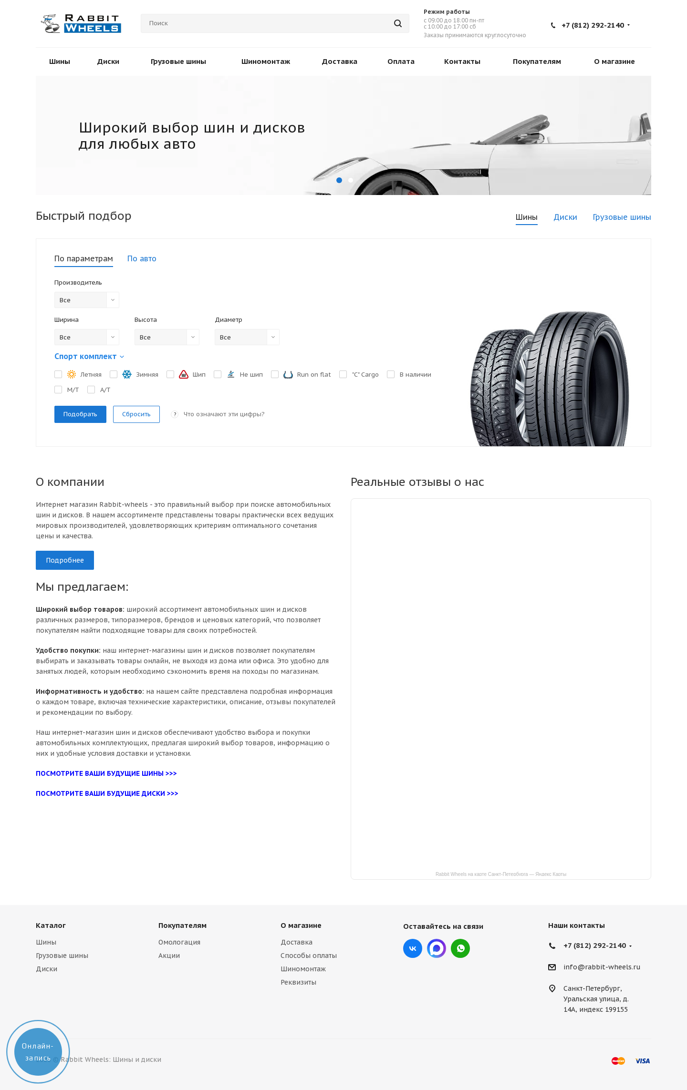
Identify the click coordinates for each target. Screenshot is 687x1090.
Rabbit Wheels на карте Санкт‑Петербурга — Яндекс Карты (501, 874)
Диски (46, 969)
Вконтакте (412, 948)
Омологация (179, 942)
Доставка (296, 942)
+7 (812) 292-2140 (593, 25)
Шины (46, 942)
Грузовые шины (62, 955)
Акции (169, 955)
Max (436, 948)
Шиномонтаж (303, 969)
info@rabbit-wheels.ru (602, 967)
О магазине (301, 925)
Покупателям (182, 925)
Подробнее (65, 560)
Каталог (51, 925)
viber (460, 948)
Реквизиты (298, 982)
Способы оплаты (309, 955)
